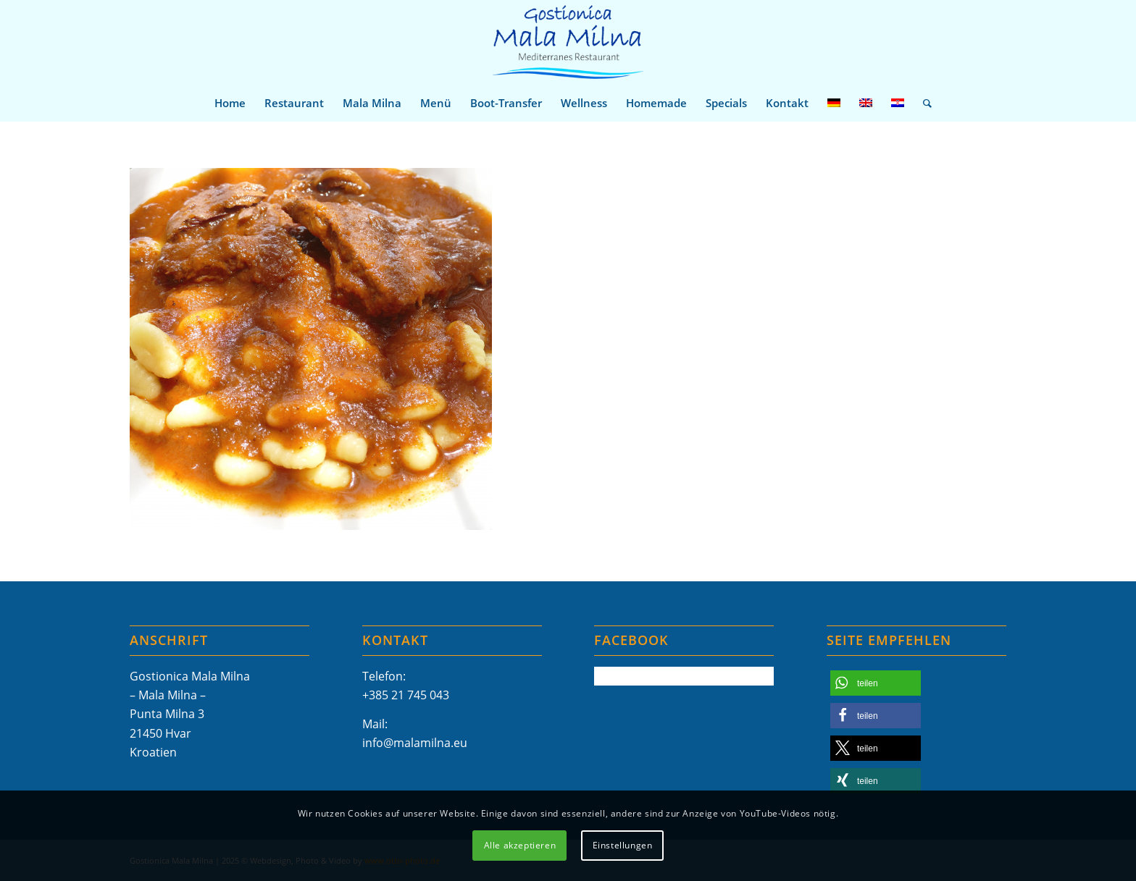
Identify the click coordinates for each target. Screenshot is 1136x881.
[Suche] (923, 103)
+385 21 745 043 (405, 695)
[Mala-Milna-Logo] (567, 42)
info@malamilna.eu (414, 743)
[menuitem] (230, 103)
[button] (875, 683)
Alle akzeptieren (520, 845)
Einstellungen (623, 845)
